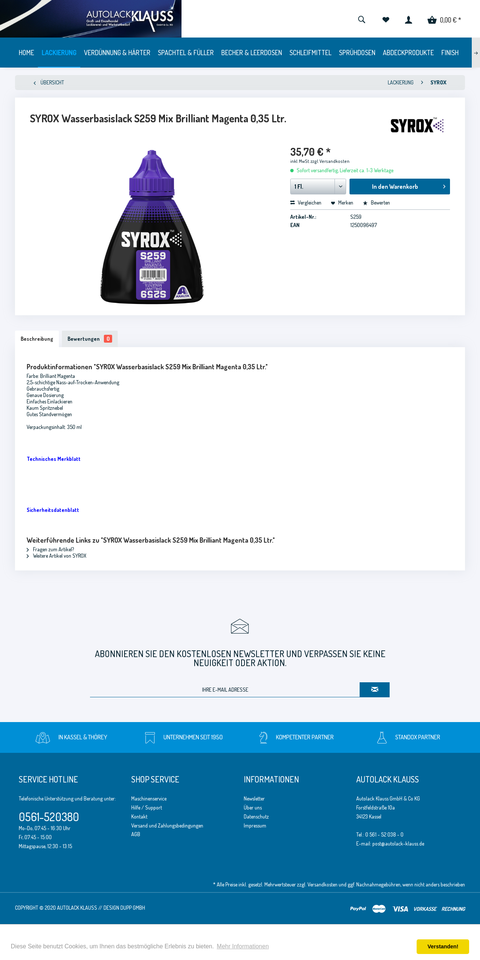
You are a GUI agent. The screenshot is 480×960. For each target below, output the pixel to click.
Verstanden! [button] (443, 946)
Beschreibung (37, 339)
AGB (135, 834)
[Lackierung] (59, 53)
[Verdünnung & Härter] (117, 53)
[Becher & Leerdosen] (252, 53)
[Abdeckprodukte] (408, 53)
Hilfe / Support (146, 807)
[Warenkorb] (444, 19)
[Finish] (450, 53)
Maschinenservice (148, 798)
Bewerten (376, 202)
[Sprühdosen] (357, 53)
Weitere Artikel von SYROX (56, 555)
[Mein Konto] (408, 19)
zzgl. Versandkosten (330, 161)
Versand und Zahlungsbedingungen (167, 825)
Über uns (253, 807)
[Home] (26, 53)
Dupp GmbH (132, 907)
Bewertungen (90, 339)
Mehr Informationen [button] (243, 946)
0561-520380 (49, 817)
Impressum (255, 825)
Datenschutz (256, 816)
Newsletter (254, 798)
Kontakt (139, 816)
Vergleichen (305, 202)
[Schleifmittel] (310, 53)
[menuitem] (361, 19)
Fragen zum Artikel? (50, 549)
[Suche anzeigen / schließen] (361, 19)
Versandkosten (323, 884)
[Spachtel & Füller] (186, 53)
